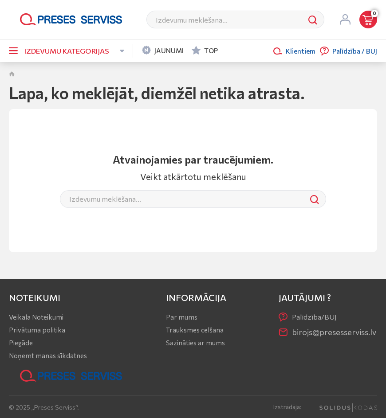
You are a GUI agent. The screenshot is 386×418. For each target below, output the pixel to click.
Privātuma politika (37, 330)
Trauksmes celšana (195, 330)
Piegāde (21, 343)
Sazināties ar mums (195, 343)
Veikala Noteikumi (36, 317)
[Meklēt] (224, 19)
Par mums (181, 317)
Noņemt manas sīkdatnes (48, 355)
